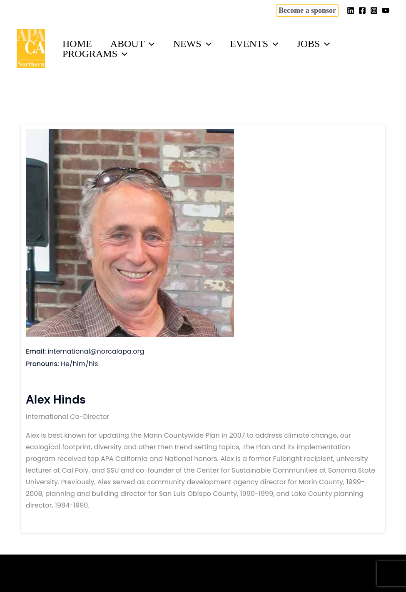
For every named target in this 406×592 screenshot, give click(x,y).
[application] (152, 44)
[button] (307, 10)
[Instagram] (374, 10)
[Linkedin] (350, 10)
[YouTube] (385, 10)
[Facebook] (362, 10)
